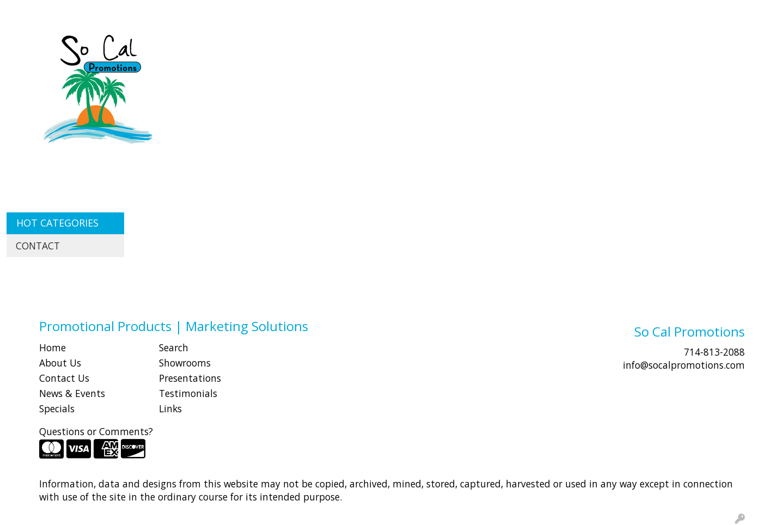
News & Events (72, 393)
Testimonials (188, 393)
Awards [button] (300, 47)
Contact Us (64, 377)
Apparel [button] (248, 47)
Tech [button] (636, 47)
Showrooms (185, 362)
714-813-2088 (714, 351)
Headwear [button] (494, 47)
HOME (23, 12)
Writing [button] (682, 47)
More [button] (728, 47)
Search (579, 12)
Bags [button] (345, 47)
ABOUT (59, 12)
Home (52, 347)
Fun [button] (445, 47)
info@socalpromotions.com (684, 364)
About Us (60, 362)
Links (170, 408)
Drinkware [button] (396, 47)
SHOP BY (100, 12)
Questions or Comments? (96, 431)
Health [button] (550, 47)
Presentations (190, 377)
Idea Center (199, 12)
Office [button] (595, 47)
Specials (57, 408)
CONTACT (147, 12)
